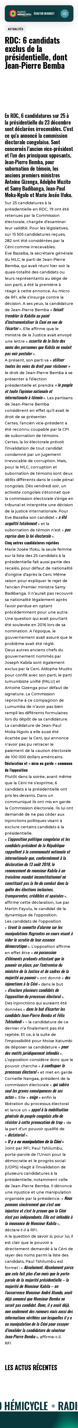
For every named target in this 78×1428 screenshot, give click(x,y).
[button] (65, 13)
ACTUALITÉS (15, 29)
